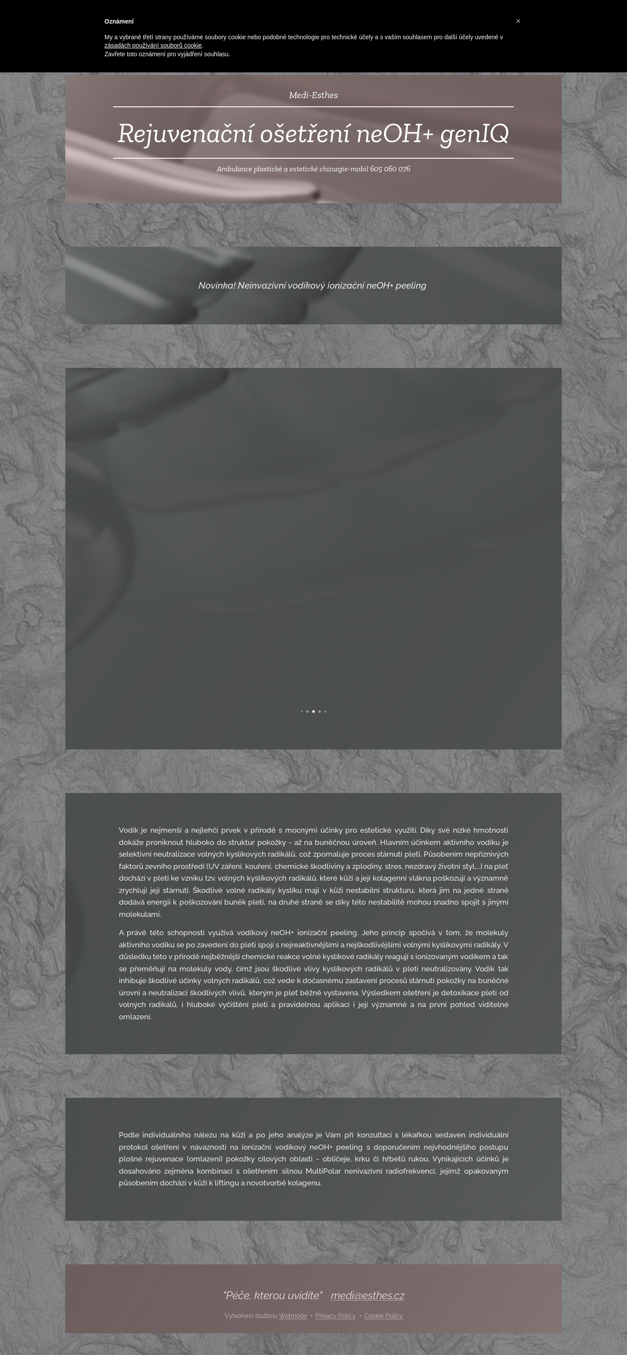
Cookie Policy (383, 1315)
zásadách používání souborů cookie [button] (153, 45)
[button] (518, 21)
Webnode (293, 1315)
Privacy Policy (336, 1315)
